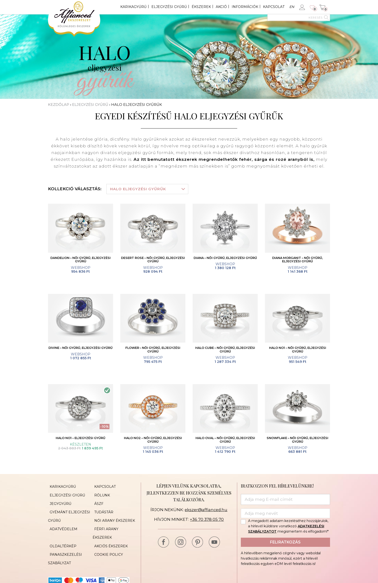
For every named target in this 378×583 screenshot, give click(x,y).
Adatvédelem (62, 524)
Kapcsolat (273, 7)
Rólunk (100, 496)
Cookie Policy (107, 539)
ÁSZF (97, 503)
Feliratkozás (285, 544)
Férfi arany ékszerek (115, 524)
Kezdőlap (58, 104)
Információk (245, 7)
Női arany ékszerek (113, 517)
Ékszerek (201, 7)
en (291, 7)
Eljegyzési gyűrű (169, 7)
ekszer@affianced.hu (206, 512)
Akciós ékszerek (109, 532)
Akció (221, 7)
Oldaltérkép (61, 532)
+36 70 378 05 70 (207, 521)
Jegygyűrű (59, 503)
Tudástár (102, 510)
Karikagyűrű (133, 7)
